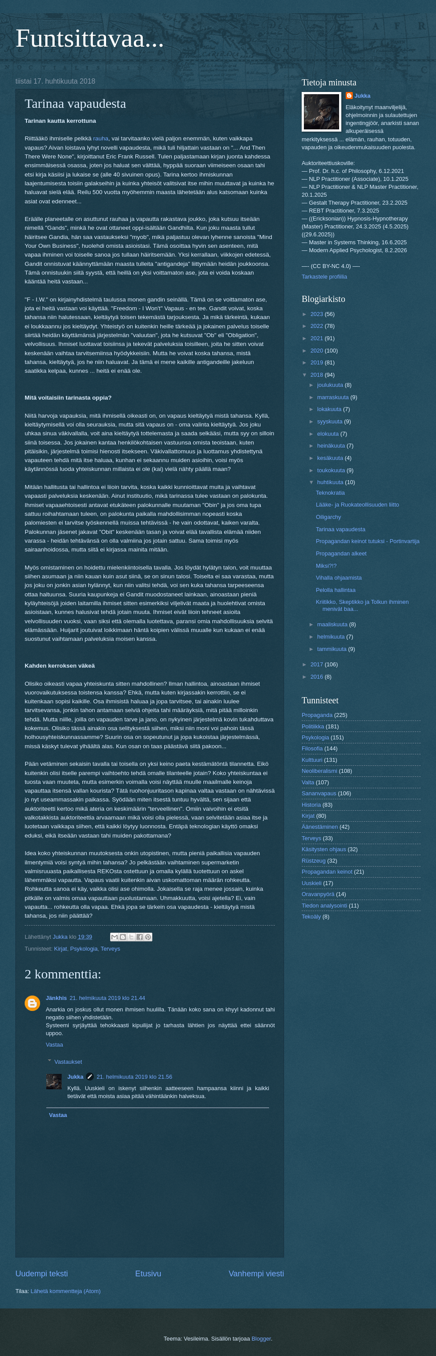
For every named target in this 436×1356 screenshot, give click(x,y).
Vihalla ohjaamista (339, 577)
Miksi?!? (326, 565)
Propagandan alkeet (341, 553)
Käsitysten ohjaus (324, 849)
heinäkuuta (332, 445)
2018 (317, 374)
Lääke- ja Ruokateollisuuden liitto (357, 504)
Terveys (110, 948)
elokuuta (328, 433)
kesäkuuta (330, 458)
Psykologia (83, 948)
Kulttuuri (312, 760)
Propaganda (317, 715)
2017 (317, 664)
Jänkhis (56, 998)
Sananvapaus (319, 793)
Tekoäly (311, 916)
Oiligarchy (328, 517)
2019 (317, 362)
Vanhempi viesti (256, 1273)
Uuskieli (311, 883)
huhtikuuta (331, 482)
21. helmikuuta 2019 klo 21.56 (134, 1076)
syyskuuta (330, 421)
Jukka (75, 1076)
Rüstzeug (313, 860)
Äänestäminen (320, 826)
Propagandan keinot (327, 871)
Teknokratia (330, 492)
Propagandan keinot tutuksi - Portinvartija (367, 541)
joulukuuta (330, 385)
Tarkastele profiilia (324, 276)
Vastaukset (68, 1061)
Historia (311, 804)
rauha (101, 138)
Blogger (261, 1338)
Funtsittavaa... (89, 37)
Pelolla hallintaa (335, 590)
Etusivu (148, 1273)
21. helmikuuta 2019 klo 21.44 (107, 998)
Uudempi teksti (41, 1273)
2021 (317, 338)
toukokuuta (332, 470)
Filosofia (312, 748)
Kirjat (60, 948)
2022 (317, 326)
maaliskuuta (333, 624)
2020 (317, 350)
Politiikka (313, 726)
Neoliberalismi (319, 771)
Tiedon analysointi (324, 905)
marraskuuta (333, 397)
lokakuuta (330, 409)
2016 (317, 676)
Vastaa (54, 1044)
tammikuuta (332, 649)
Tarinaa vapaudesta (340, 529)
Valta (308, 782)
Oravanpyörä (318, 894)
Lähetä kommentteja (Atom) (66, 1291)
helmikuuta (331, 636)
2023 (317, 314)
